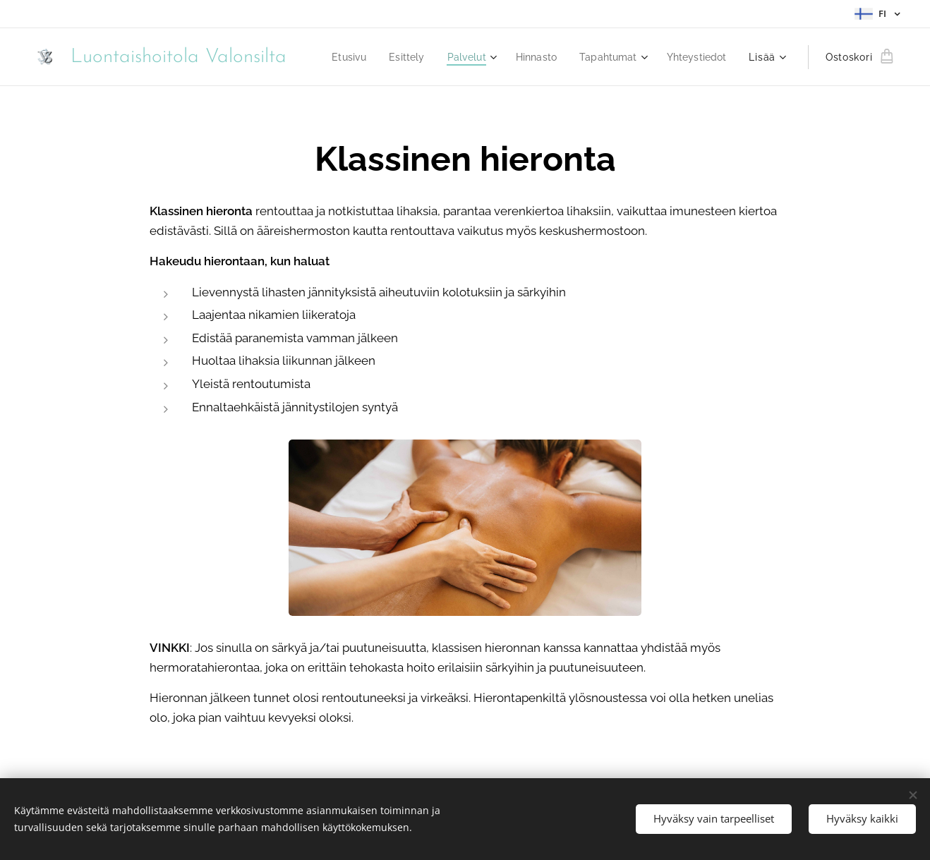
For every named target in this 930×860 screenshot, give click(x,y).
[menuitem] (421, 57)
